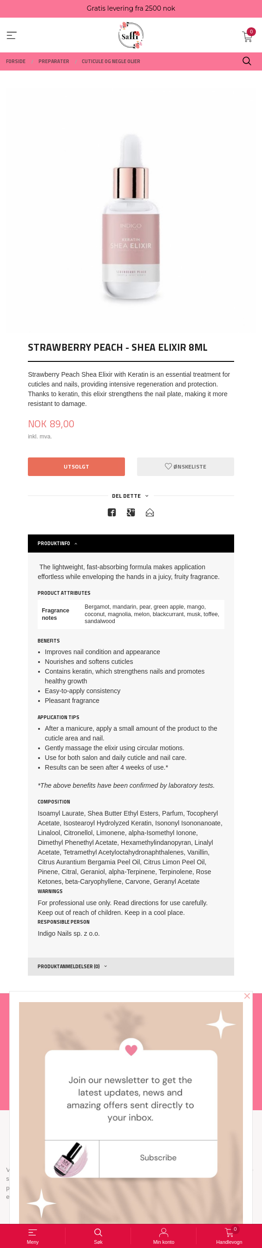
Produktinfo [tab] (54, 543)
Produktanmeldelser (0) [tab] (69, 966)
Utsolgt (76, 466)
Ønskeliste (185, 466)
